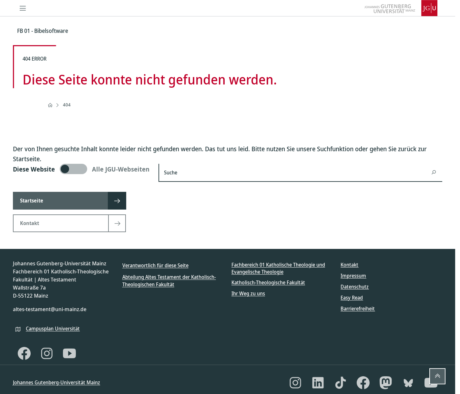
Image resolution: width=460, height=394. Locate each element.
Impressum (353, 275)
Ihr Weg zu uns (248, 293)
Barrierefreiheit (358, 308)
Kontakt (349, 264)
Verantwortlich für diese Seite (155, 265)
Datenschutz (355, 286)
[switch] (82, 169)
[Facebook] (24, 353)
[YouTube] (69, 353)
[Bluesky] (408, 382)
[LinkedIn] (318, 382)
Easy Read (352, 297)
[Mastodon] (385, 382)
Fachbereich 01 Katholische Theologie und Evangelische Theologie (278, 268)
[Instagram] (46, 353)
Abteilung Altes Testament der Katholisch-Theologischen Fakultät (169, 280)
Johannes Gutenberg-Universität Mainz (56, 382)
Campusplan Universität (53, 328)
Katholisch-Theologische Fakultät (268, 282)
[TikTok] (340, 382)
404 (67, 105)
